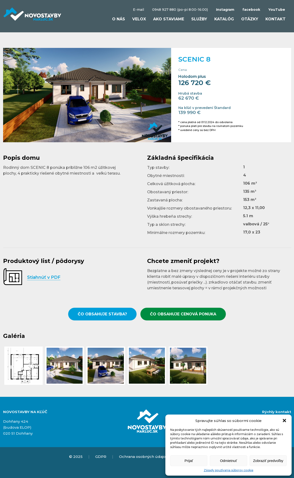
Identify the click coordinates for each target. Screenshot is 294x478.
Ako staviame (168, 19)
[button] (284, 420)
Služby (199, 19)
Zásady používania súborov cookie (228, 470)
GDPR (100, 456)
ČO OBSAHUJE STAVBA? (102, 314)
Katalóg (224, 19)
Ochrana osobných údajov (143, 456)
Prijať (189, 461)
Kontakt (275, 19)
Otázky (249, 19)
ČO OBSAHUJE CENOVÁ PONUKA (183, 314)
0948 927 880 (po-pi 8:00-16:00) (180, 9)
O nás (118, 19)
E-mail (138, 9)
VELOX (139, 19)
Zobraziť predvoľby (268, 461)
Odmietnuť (228, 461)
